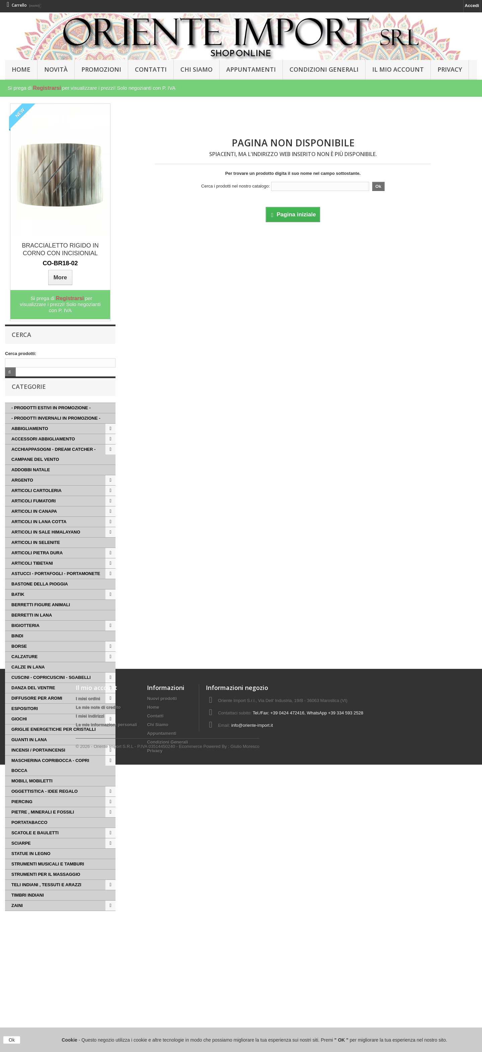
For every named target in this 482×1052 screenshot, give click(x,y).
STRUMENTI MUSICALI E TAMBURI (47, 873)
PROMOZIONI (101, 69)
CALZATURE (24, 666)
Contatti (151, 69)
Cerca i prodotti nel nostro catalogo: (235, 186)
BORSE (19, 656)
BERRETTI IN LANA (31, 625)
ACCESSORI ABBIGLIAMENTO (43, 448)
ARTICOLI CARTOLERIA (36, 500)
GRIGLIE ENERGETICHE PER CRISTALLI (53, 739)
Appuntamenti (251, 69)
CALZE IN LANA (28, 677)
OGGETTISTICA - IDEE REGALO (44, 801)
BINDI (17, 645)
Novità (56, 69)
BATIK (17, 604)
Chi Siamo (196, 69)
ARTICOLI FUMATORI (33, 510)
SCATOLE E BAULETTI (35, 842)
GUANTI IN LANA (29, 749)
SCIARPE (21, 853)
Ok (12, 1040)
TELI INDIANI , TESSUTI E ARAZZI (46, 894)
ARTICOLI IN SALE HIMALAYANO (45, 542)
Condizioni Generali (324, 69)
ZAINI (17, 915)
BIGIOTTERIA (25, 635)
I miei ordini (88, 977)
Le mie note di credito (98, 986)
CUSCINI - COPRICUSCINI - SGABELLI (51, 687)
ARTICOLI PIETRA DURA (37, 562)
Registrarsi (47, 88)
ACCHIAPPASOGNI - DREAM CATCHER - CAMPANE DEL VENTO (53, 464)
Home (153, 986)
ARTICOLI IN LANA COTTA (39, 531)
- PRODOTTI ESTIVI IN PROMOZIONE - (51, 417)
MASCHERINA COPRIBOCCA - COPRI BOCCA (50, 775)
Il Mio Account (398, 69)
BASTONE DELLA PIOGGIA (39, 594)
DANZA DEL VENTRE (33, 697)
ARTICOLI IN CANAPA (34, 521)
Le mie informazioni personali (106, 1003)
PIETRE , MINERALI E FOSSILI (42, 822)
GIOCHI (19, 728)
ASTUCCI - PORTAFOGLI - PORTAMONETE (55, 583)
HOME (21, 69)
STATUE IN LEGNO (31, 863)
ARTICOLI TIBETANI (32, 573)
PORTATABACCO (29, 832)
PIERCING (21, 811)
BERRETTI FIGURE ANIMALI (40, 614)
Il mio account (96, 967)
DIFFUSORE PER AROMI (36, 708)
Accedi (472, 5)
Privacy (449, 69)
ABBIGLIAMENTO (29, 438)
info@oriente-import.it (252, 1004)
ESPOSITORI (24, 718)
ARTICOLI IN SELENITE (35, 552)
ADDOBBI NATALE (30, 479)
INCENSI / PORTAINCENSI (38, 760)
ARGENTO (22, 490)
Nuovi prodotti (162, 977)
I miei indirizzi (90, 994)
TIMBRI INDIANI (27, 905)
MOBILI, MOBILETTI (32, 790)
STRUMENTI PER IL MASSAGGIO (45, 884)
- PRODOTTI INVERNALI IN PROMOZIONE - (55, 428)
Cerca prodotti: (20, 353)
